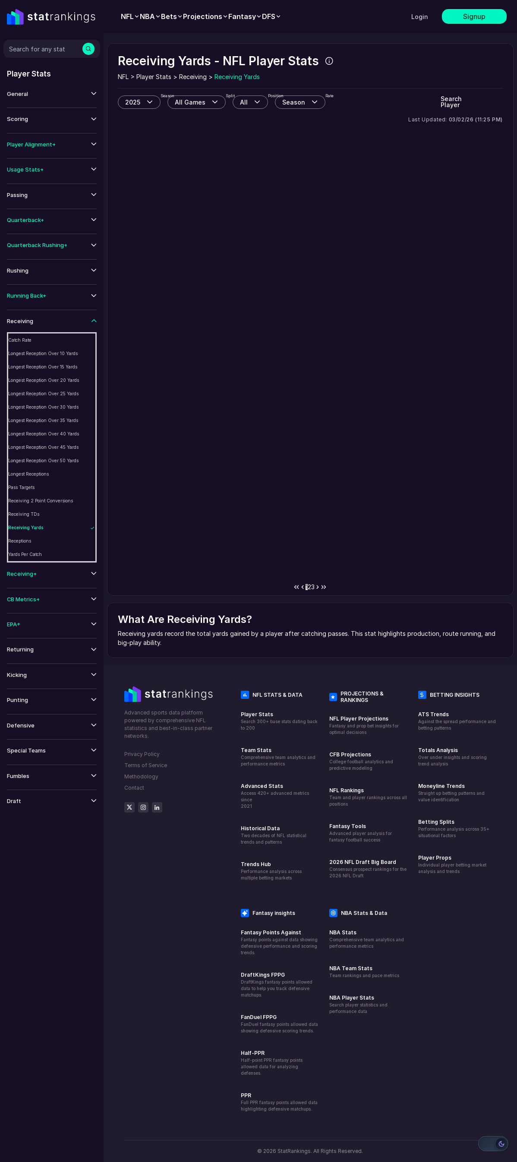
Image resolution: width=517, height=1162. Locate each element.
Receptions (19, 540)
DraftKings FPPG (263, 975)
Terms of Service (145, 765)
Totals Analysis (438, 750)
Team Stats (256, 750)
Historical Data (260, 828)
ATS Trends (433, 714)
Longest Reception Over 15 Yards (42, 366)
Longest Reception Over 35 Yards (43, 420)
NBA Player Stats (351, 997)
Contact (134, 787)
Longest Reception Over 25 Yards (43, 393)
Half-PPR (253, 1053)
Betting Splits (436, 822)
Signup (474, 16)
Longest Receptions (28, 473)
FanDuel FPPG (259, 1017)
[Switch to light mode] (493, 1143)
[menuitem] (130, 16)
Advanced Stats (262, 786)
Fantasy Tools (347, 826)
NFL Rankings (346, 790)
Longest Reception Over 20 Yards (43, 380)
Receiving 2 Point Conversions (40, 500)
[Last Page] (324, 587)
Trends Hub (256, 864)
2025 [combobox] (132, 102)
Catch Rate (20, 340)
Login (419, 16)
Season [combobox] (293, 102)
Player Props (434, 857)
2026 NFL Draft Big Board (362, 862)
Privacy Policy (142, 754)
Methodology (141, 776)
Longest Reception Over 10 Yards (43, 353)
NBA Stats (342, 932)
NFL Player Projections (358, 718)
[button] (52, 94)
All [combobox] (244, 102)
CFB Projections (350, 754)
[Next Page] (318, 587)
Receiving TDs (23, 514)
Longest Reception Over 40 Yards (43, 433)
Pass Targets (21, 487)
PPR (246, 1095)
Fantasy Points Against (271, 932)
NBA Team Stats (350, 968)
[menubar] (201, 16)
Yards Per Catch (25, 554)
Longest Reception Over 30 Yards (43, 407)
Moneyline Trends (441, 786)
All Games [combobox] (190, 102)
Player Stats (257, 714)
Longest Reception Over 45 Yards (43, 447)
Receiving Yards (26, 527)
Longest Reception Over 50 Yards (43, 460)
